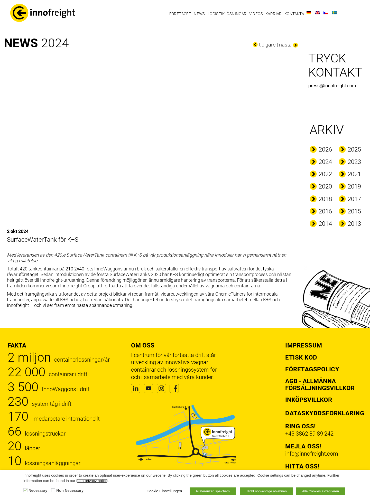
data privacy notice (92, 481)
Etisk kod (301, 357)
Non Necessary (70, 490)
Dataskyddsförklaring (324, 413)
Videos (256, 14)
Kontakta (294, 14)
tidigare (267, 45)
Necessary (38, 490)
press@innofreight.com (332, 85)
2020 (325, 186)
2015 (354, 211)
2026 (325, 149)
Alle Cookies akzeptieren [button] (320, 491)
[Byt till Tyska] (309, 12)
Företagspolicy (312, 369)
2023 (354, 161)
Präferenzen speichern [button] (213, 491)
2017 (354, 199)
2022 (325, 174)
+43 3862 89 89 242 (309, 433)
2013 (354, 223)
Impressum (303, 345)
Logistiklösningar (227, 14)
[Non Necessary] (53, 490)
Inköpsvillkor (308, 399)
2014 (325, 223)
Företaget (180, 14)
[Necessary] (25, 490)
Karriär (273, 14)
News (199, 14)
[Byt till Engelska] (317, 12)
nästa (285, 45)
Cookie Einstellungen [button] (164, 491)
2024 (325, 161)
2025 (354, 149)
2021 (354, 174)
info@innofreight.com (311, 453)
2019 (354, 186)
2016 (325, 211)
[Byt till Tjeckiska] (325, 12)
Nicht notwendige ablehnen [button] (266, 491)
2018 (325, 199)
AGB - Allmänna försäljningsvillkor (320, 384)
